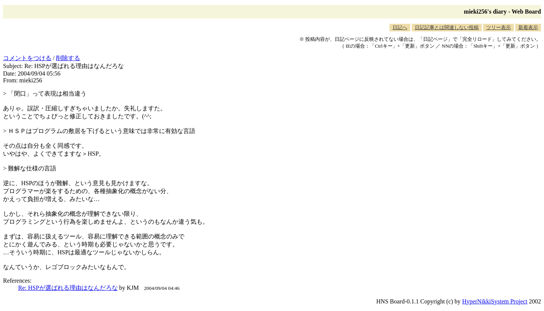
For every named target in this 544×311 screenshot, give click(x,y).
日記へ (400, 27)
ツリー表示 (498, 27)
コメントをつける (27, 58)
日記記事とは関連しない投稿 (447, 27)
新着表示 (528, 27)
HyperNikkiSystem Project (494, 301)
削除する (68, 58)
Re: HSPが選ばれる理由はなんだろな (68, 288)
